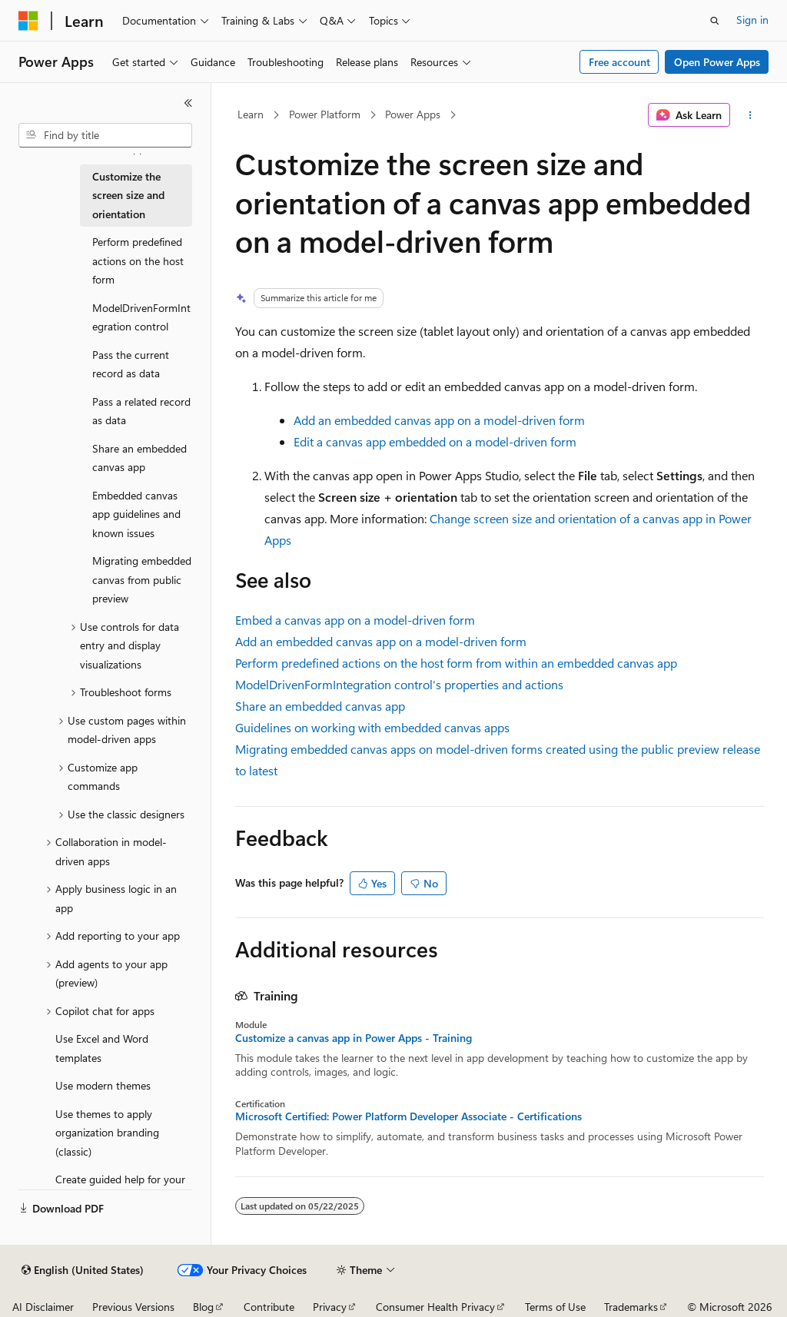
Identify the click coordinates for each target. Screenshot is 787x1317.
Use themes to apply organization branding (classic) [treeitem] (107, 1132)
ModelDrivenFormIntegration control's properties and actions (399, 684)
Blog (203, 1306)
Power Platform (324, 114)
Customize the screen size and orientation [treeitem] (128, 195)
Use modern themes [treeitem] (103, 1085)
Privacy (330, 1306)
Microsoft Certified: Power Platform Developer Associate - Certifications (408, 1116)
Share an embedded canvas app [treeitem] (139, 458)
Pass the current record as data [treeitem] (130, 364)
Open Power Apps (717, 62)
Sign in (752, 19)
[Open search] (714, 21)
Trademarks (631, 1306)
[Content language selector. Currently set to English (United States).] (82, 1270)
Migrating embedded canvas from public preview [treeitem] (141, 579)
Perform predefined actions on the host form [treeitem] (138, 260)
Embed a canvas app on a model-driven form (355, 620)
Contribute (269, 1306)
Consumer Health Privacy (435, 1306)
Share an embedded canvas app (320, 706)
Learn (250, 114)
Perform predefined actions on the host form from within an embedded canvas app (456, 663)
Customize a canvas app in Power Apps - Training (353, 1038)
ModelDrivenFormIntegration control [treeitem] (141, 317)
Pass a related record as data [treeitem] (141, 411)
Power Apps (412, 114)
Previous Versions (133, 1306)
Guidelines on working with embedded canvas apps (372, 727)
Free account (619, 62)
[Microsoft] (28, 21)
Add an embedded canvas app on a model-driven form (439, 420)
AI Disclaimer (43, 1306)
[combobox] (105, 135)
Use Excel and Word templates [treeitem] (101, 1048)
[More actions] (749, 115)
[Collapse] (188, 103)
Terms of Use (555, 1306)
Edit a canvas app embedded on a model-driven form (435, 441)
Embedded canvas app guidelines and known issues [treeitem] (136, 514)
